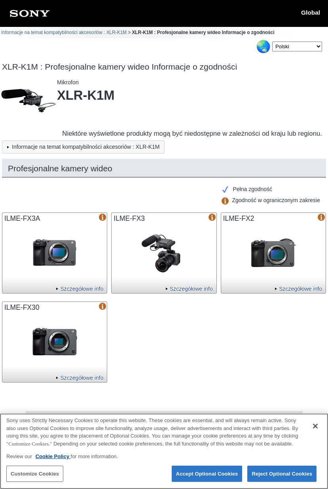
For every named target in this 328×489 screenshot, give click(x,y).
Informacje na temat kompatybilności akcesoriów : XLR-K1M (64, 32)
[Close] (315, 429)
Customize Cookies (35, 477)
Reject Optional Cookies (282, 477)
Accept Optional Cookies (207, 477)
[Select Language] (297, 46)
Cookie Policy (53, 460)
